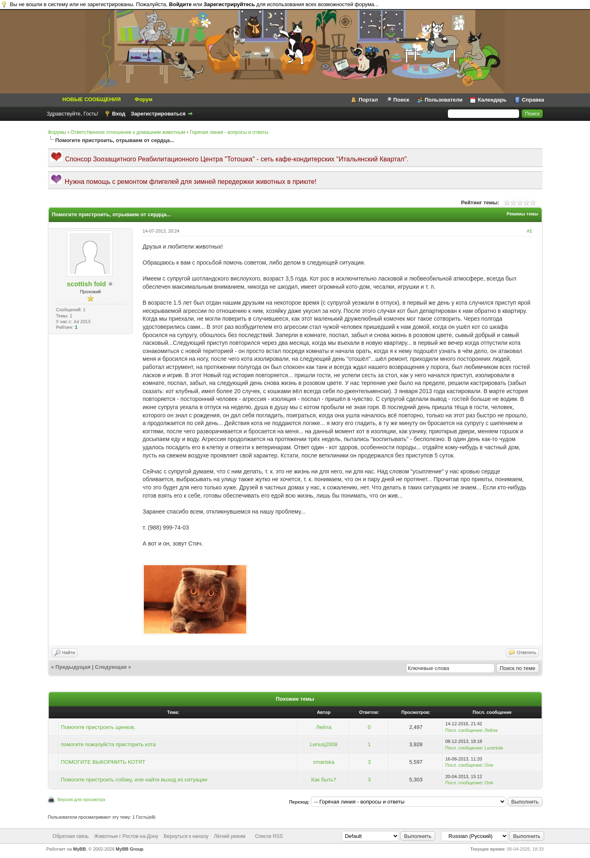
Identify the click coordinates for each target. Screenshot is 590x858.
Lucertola (493, 747)
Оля (488, 765)
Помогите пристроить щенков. (98, 727)
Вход (118, 114)
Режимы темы (522, 213)
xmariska (323, 762)
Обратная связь (70, 836)
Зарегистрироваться (158, 114)
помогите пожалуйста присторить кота (108, 744)
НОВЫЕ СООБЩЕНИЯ (91, 99)
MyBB (79, 849)
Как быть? (323, 780)
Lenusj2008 (323, 744)
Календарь (492, 100)
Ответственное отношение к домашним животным (127, 132)
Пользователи (444, 100)
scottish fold (86, 284)
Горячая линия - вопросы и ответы (229, 132)
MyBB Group (129, 849)
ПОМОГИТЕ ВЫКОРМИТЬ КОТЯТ (103, 762)
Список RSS (269, 836)
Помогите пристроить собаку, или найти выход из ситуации (134, 780)
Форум (143, 99)
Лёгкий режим (229, 836)
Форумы (57, 132)
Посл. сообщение (463, 730)
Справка (533, 100)
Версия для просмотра (81, 799)
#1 (529, 231)
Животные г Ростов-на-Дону (126, 836)
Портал (368, 100)
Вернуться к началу (186, 836)
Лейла (323, 727)
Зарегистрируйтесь (229, 4)
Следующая (111, 667)
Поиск (401, 100)
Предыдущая (72, 667)
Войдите (180, 4)
